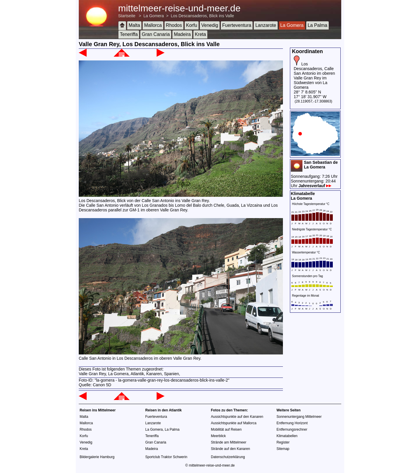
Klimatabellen (287, 436)
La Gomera (154, 15)
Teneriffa (129, 34)
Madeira (182, 34)
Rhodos (174, 25)
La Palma (318, 25)
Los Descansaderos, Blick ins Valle (202, 15)
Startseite (126, 15)
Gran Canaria (156, 34)
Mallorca (153, 25)
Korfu (191, 25)
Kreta (200, 34)
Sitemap (282, 449)
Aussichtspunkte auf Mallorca (233, 423)
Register (283, 442)
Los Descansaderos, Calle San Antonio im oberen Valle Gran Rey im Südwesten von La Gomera (314, 76)
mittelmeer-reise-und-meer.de (179, 8)
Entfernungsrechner (291, 429)
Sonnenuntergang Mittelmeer (299, 417)
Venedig (209, 25)
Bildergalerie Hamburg (97, 457)
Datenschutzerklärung (228, 457)
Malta (134, 25)
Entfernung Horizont (292, 423)
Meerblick (218, 436)
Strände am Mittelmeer (228, 442)
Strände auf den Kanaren (230, 449)
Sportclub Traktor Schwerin (166, 457)
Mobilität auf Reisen (226, 429)
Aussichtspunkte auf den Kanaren (237, 417)
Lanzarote (265, 25)
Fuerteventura (236, 25)
